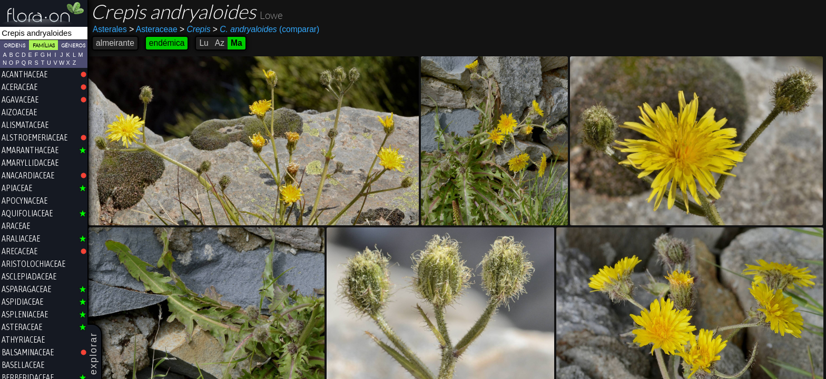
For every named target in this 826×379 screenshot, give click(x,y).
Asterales (110, 29)
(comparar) (266, 29)
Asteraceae (153, 29)
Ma (236, 42)
